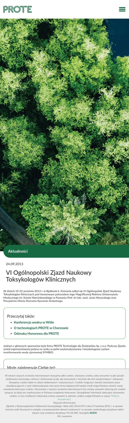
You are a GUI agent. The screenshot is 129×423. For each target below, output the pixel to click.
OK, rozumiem (64, 416)
